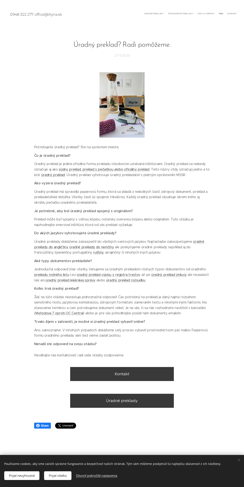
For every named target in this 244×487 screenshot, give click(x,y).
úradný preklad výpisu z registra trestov (108, 274)
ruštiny (98, 252)
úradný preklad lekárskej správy (70, 280)
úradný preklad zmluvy (168, 274)
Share (42, 425)
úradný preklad (53, 175)
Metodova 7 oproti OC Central (59, 313)
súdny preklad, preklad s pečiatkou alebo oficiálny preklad (104, 169)
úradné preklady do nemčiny (91, 247)
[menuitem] (220, 13)
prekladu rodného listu (51, 274)
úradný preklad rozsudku (125, 280)
